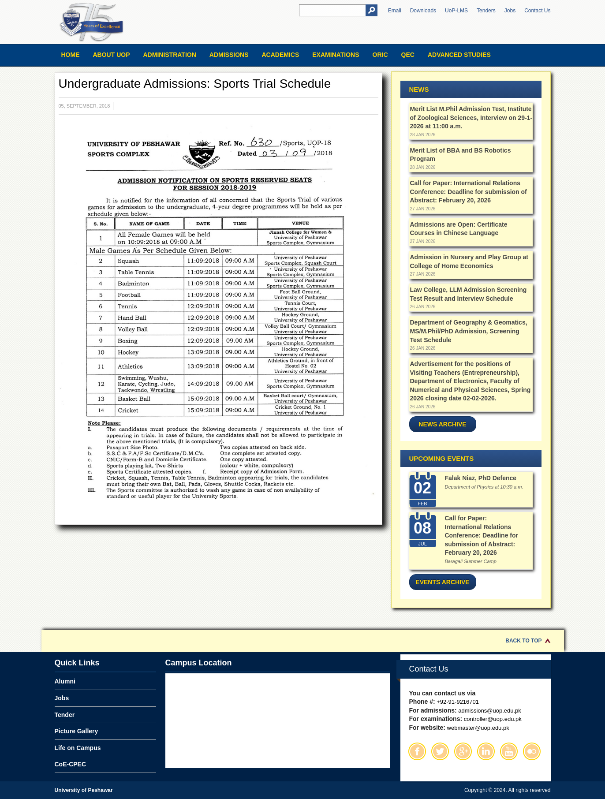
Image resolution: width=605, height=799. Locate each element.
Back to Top (523, 640)
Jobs (509, 10)
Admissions (229, 54)
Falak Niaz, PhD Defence (481, 478)
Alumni (65, 681)
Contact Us (537, 10)
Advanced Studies (459, 54)
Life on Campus (78, 747)
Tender (65, 714)
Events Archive (442, 582)
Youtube (509, 751)
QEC (408, 54)
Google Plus (463, 751)
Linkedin (486, 751)
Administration (169, 54)
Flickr (532, 751)
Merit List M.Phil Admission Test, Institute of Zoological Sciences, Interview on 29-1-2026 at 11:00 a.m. (471, 117)
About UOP (111, 54)
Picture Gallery (76, 731)
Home (70, 54)
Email (394, 10)
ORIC (380, 54)
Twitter (440, 751)
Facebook (417, 751)
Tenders (486, 10)
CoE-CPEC (70, 764)
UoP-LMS (456, 10)
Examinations (335, 54)
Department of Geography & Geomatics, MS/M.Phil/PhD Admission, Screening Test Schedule (468, 331)
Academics (280, 54)
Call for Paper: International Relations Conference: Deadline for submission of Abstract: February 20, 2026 (468, 191)
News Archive (442, 424)
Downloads (423, 10)
